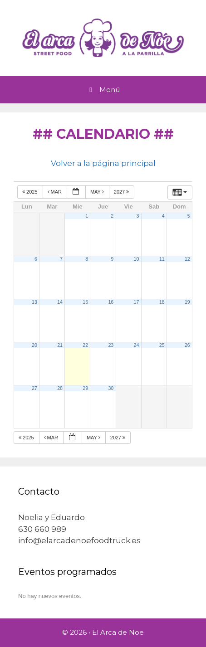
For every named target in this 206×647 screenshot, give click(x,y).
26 (187, 345)
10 (136, 259)
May (97, 192)
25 (162, 345)
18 (162, 302)
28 (60, 388)
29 (85, 388)
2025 (30, 192)
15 (85, 302)
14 (60, 302)
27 (34, 388)
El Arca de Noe (118, 632)
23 (110, 345)
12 (187, 259)
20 (34, 345)
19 (187, 302)
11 (162, 259)
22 (85, 345)
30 (110, 388)
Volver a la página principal (103, 163)
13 (34, 302)
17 (136, 302)
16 (110, 302)
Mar (56, 192)
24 (136, 345)
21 (60, 345)
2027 (122, 192)
